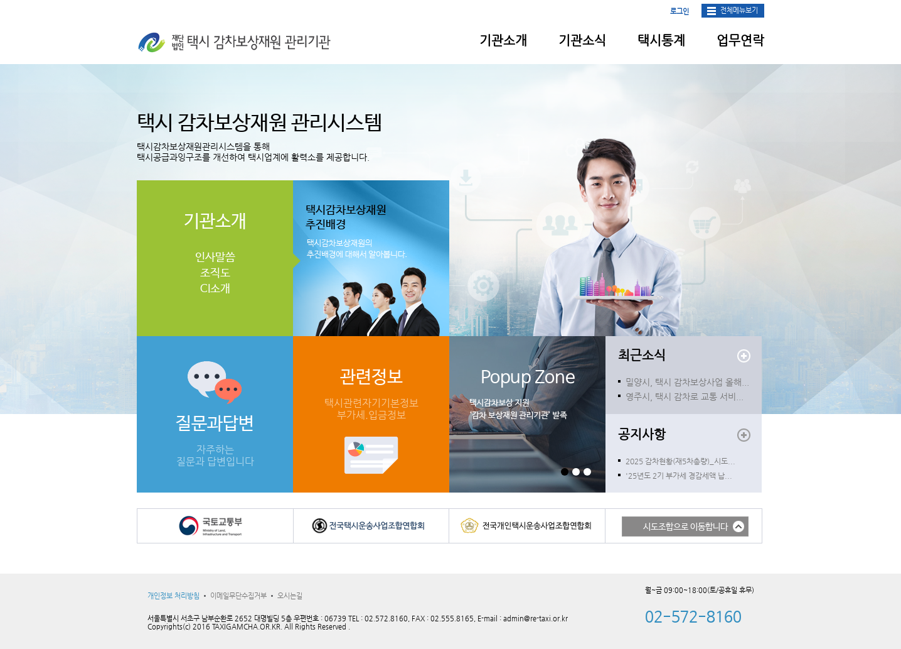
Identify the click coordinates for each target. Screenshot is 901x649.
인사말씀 (215, 257)
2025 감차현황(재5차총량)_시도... (680, 461)
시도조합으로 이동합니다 (685, 527)
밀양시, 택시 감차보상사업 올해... (687, 382)
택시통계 (661, 41)
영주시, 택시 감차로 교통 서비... (685, 396)
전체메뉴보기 (739, 10)
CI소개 (215, 289)
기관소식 (582, 41)
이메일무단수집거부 (238, 596)
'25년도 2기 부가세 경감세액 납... (679, 475)
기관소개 (503, 41)
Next (459, 415)
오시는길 (289, 596)
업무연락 (740, 41)
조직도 (215, 273)
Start (607, 471)
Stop (607, 478)
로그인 (679, 12)
